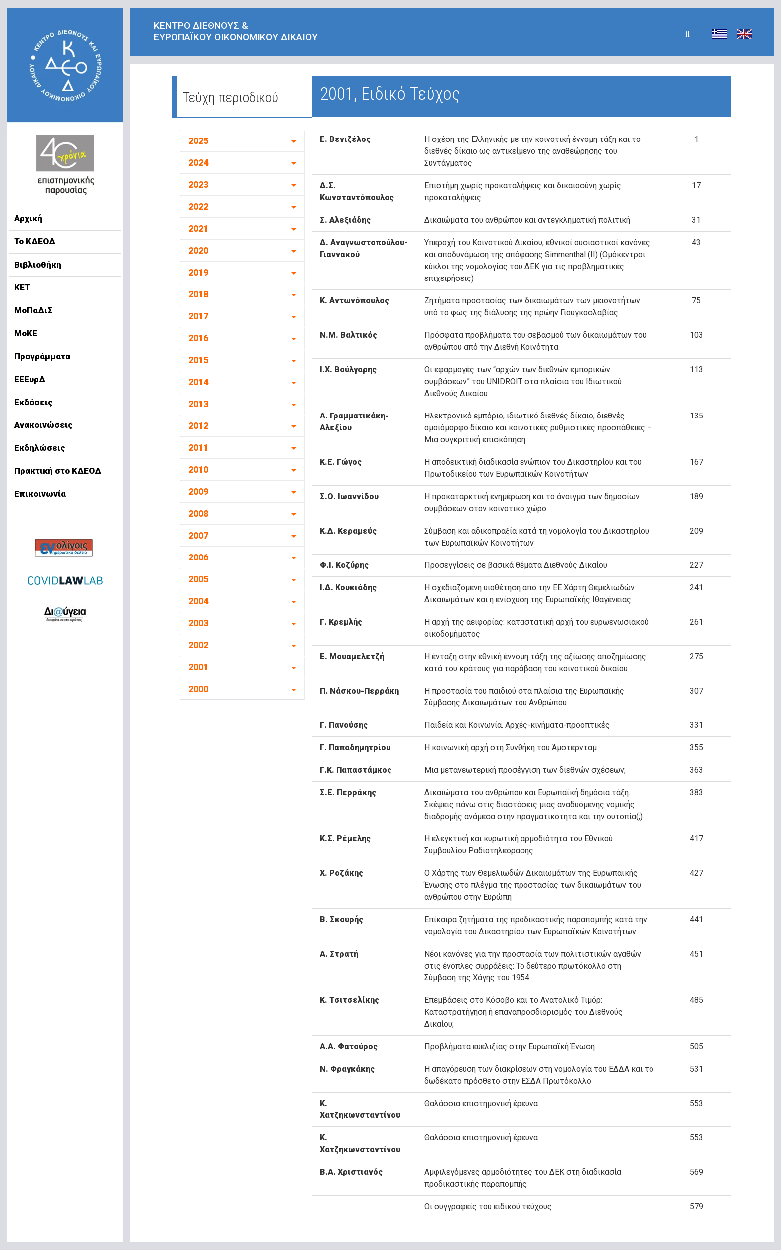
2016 (198, 338)
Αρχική (28, 218)
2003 (198, 623)
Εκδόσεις (33, 402)
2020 (198, 250)
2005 (198, 579)
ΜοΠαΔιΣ (33, 310)
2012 (198, 425)
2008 (198, 513)
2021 (198, 228)
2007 (198, 535)
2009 (198, 491)
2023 (198, 184)
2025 (198, 141)
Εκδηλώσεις (39, 448)
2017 (198, 316)
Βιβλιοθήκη (37, 265)
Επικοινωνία (40, 494)
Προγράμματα (42, 356)
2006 (198, 557)
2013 (198, 404)
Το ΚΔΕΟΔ (34, 241)
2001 (198, 667)
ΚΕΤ (22, 287)
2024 (198, 162)
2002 (198, 645)
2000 (198, 689)
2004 (198, 601)
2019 (198, 272)
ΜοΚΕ (25, 333)
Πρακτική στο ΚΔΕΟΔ (57, 471)
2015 (198, 360)
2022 (198, 206)
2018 (198, 294)
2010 (198, 469)
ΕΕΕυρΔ (29, 379)
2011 (198, 447)
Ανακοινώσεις (43, 425)
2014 (198, 382)
